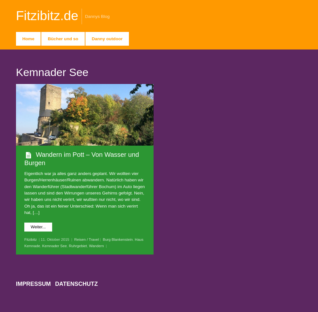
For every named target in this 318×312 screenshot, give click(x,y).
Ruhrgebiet (78, 246)
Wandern (96, 246)
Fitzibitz (30, 239)
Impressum (33, 284)
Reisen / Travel (86, 239)
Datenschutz (76, 284)
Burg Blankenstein (118, 239)
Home (28, 38)
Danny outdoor (107, 38)
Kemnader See (54, 246)
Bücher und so (63, 38)
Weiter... (38, 226)
